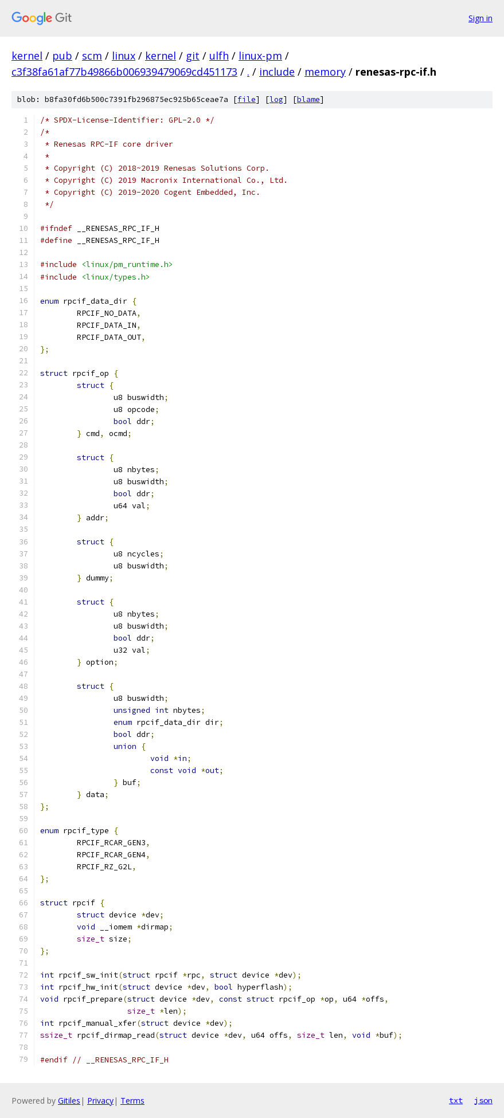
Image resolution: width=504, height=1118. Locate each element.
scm (92, 55)
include (277, 72)
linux (123, 55)
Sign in (480, 18)
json (483, 1100)
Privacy (100, 1100)
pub (62, 55)
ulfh (219, 55)
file (246, 99)
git (193, 55)
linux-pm (260, 55)
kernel (26, 55)
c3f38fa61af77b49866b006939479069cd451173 (124, 72)
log (276, 99)
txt (456, 1100)
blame (308, 99)
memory (325, 72)
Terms (132, 1100)
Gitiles (69, 1100)
